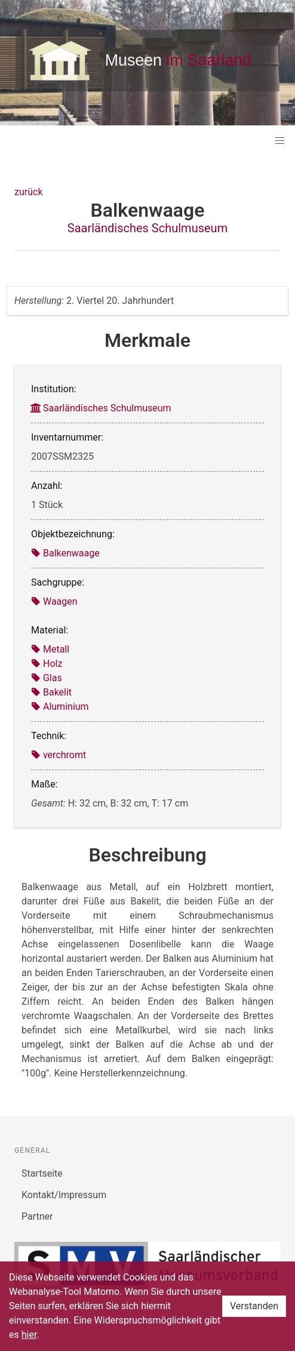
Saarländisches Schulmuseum (147, 228)
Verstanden (254, 1306)
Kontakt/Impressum (63, 1195)
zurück (28, 192)
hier (29, 1334)
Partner (37, 1216)
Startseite (42, 1173)
